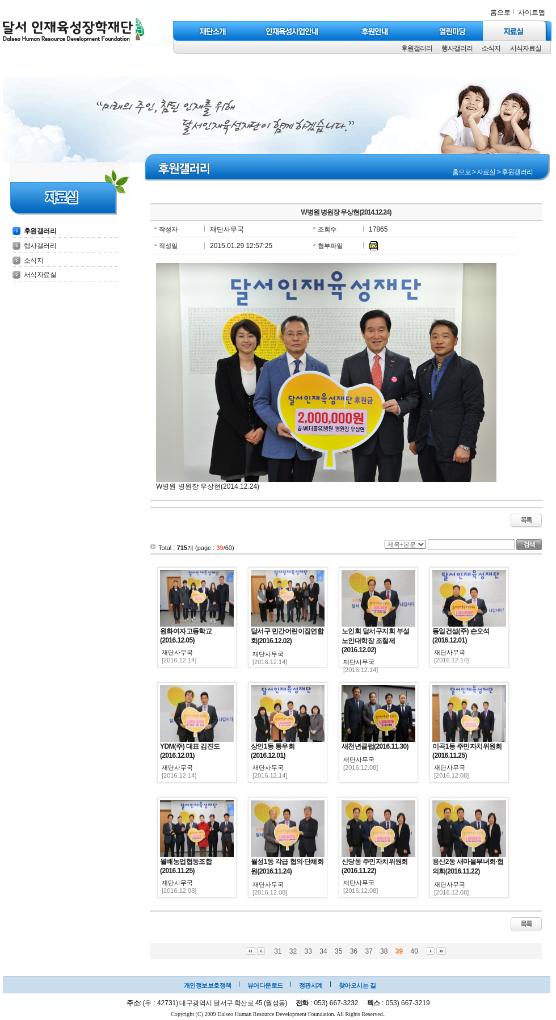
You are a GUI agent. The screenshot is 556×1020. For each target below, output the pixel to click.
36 (353, 951)
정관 (305, 985)
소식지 (491, 48)
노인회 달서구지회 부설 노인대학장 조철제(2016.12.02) (375, 640)
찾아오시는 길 (357, 985)
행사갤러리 (457, 48)
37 (368, 951)
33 (308, 951)
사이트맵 (531, 12)
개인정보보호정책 (207, 985)
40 (414, 951)
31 (277, 951)
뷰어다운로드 (265, 985)
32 (293, 951)
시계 (317, 985)
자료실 (486, 172)
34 (323, 951)
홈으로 (500, 12)
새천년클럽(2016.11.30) (375, 746)
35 (338, 951)
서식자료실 (525, 48)
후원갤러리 (416, 48)
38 (383, 951)
